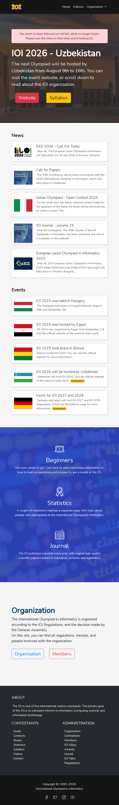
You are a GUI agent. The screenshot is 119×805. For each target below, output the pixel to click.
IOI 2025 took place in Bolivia (60, 348)
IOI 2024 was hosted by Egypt (61, 324)
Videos (18, 754)
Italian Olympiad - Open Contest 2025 (67, 197)
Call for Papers (48, 170)
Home (66, 7)
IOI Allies (70, 745)
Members (61, 654)
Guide (17, 731)
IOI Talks (70, 758)
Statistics (19, 745)
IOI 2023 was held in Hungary (60, 300)
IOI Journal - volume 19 (55, 225)
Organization (72, 731)
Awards (69, 749)
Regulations (72, 763)
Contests (19, 736)
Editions (78, 7)
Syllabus (59, 98)
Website (27, 98)
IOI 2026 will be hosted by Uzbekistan (67, 371)
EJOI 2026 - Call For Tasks (58, 146)
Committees (72, 736)
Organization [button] (95, 7)
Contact (18, 758)
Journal (68, 754)
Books (17, 740)
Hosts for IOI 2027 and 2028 (60, 395)
